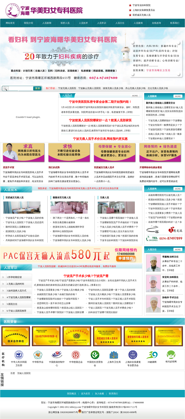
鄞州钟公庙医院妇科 (63, 231)
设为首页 (85, 393)
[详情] (130, 112)
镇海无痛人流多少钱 (113, 88)
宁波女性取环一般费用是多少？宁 (165, 125)
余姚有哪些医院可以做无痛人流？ (165, 195)
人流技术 (83, 23)
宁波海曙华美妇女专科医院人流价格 (71, 236)
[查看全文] (95, 285)
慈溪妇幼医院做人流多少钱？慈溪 (165, 199)
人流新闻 (46, 23)
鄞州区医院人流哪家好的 (18, 227)
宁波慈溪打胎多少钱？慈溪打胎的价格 (119, 236)
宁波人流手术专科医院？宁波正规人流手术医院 (111, 299)
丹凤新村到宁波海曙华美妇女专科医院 (25, 240)
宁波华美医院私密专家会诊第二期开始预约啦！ (100, 101)
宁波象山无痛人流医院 (89, 88)
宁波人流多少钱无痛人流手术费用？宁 (119, 227)
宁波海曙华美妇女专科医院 (95, 407)
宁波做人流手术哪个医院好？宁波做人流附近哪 (60, 312)
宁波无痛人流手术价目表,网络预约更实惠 (100, 138)
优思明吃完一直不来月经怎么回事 (53, 303)
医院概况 (71, 393)
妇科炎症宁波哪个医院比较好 (102, 312)
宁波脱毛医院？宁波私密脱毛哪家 (165, 129)
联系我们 (174, 23)
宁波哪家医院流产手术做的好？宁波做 (119, 222)
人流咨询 (152, 188)
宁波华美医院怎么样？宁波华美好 (165, 208)
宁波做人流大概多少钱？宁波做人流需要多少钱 (111, 294)
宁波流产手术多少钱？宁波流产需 (86, 276)
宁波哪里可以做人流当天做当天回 (117, 231)
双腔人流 (65, 23)
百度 (12, 373)
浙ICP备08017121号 (127, 407)
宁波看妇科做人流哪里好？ (161, 138)
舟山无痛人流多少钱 (135, 88)
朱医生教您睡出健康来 (64, 222)
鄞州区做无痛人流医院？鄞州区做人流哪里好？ (111, 303)
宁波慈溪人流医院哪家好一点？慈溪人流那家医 (100, 120)
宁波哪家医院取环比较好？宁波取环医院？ (58, 299)
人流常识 (101, 23)
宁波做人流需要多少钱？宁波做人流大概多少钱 (60, 290)
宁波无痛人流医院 (67, 88)
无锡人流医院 (24, 373)
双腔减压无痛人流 (14, 197)
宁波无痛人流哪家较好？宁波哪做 (165, 120)
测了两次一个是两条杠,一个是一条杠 (71, 218)
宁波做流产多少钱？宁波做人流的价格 (25, 218)
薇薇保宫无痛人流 (62, 197)
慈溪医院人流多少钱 (16, 231)
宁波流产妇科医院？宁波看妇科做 (165, 217)
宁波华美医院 (45, 11)
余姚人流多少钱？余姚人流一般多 (165, 134)
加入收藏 (99, 393)
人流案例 (138, 23)
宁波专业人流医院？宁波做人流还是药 (25, 222)
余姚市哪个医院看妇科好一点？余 (165, 222)
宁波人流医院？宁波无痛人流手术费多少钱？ (110, 307)
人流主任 (119, 23)
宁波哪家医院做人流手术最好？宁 (165, 204)
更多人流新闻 (100, 96)
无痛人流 (104, 197)
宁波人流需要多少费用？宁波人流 (165, 213)
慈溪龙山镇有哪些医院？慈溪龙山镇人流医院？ (60, 307)
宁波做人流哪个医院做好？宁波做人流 (119, 218)
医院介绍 (28, 23)
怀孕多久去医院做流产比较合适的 (22, 236)
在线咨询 (156, 23)
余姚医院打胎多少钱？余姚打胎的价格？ (57, 294)
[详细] (162, 115)
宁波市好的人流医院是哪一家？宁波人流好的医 (111, 290)
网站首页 (10, 23)
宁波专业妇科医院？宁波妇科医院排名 (119, 240)
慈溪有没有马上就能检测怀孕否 (68, 227)
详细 (170, 270)
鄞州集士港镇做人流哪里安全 (160, 103)
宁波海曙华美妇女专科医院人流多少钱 (72, 240)
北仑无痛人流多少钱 (158, 88)
